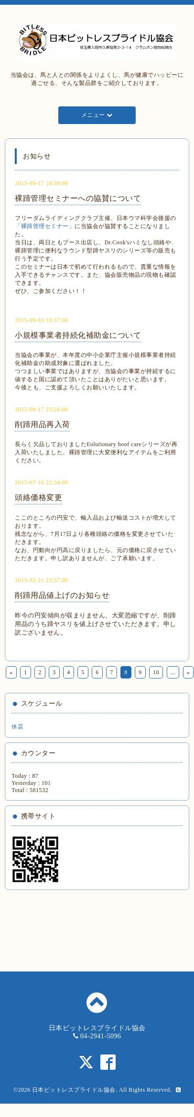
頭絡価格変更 (38, 497)
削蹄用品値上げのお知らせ (62, 595)
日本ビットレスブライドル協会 (74, 1089)
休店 (17, 726)
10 (156, 672)
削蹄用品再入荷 (42, 424)
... (173, 672)
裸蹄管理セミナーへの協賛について (78, 198)
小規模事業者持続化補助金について (78, 335)
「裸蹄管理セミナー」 (45, 226)
